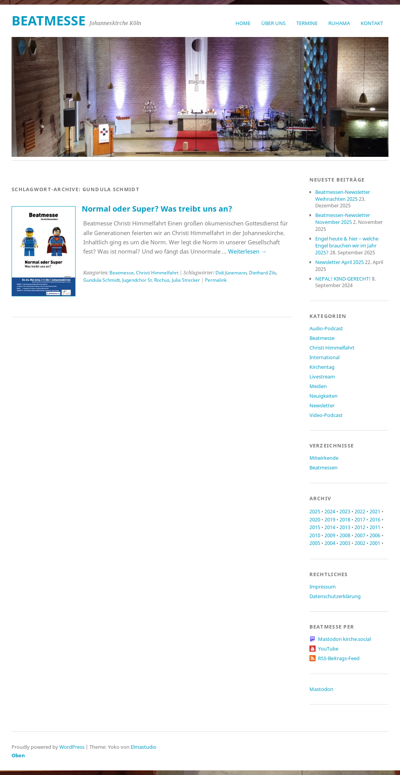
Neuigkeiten (323, 395)
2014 (329, 527)
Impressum (322, 586)
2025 (314, 511)
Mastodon (321, 689)
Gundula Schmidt (101, 280)
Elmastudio (143, 746)
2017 (360, 519)
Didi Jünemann (231, 272)
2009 (329, 535)
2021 (375, 511)
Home (242, 23)
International (324, 357)
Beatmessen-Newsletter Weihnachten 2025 (342, 195)
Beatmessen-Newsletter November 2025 (342, 218)
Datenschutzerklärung (335, 596)
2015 (314, 527)
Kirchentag (321, 366)
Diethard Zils (262, 272)
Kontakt (372, 23)
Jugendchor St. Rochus (146, 280)
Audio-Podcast (326, 328)
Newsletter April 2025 (339, 262)
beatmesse (49, 20)
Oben (18, 755)
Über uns (273, 23)
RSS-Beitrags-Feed (339, 658)
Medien (318, 386)
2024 (329, 511)
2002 (360, 543)
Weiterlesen (247, 251)
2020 (314, 519)
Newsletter (321, 405)
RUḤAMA (339, 23)
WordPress (71, 746)
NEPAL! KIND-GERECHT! (343, 278)
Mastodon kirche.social (344, 639)
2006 (375, 535)
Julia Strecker (186, 280)
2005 (314, 543)
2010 (314, 535)
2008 (344, 535)
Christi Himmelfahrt (157, 272)
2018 (344, 519)
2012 (360, 527)
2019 (329, 519)
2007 (360, 535)
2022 (360, 511)
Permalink (216, 280)
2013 (344, 527)
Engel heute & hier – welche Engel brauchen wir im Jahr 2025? (346, 245)
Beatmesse (121, 272)
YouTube (328, 649)
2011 (375, 527)
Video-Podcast (326, 415)
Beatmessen (323, 467)
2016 (375, 519)
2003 (344, 543)
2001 (375, 543)
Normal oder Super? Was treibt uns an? (157, 208)
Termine (307, 23)
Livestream (322, 376)
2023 (344, 511)
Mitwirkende (323, 457)
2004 (329, 543)
